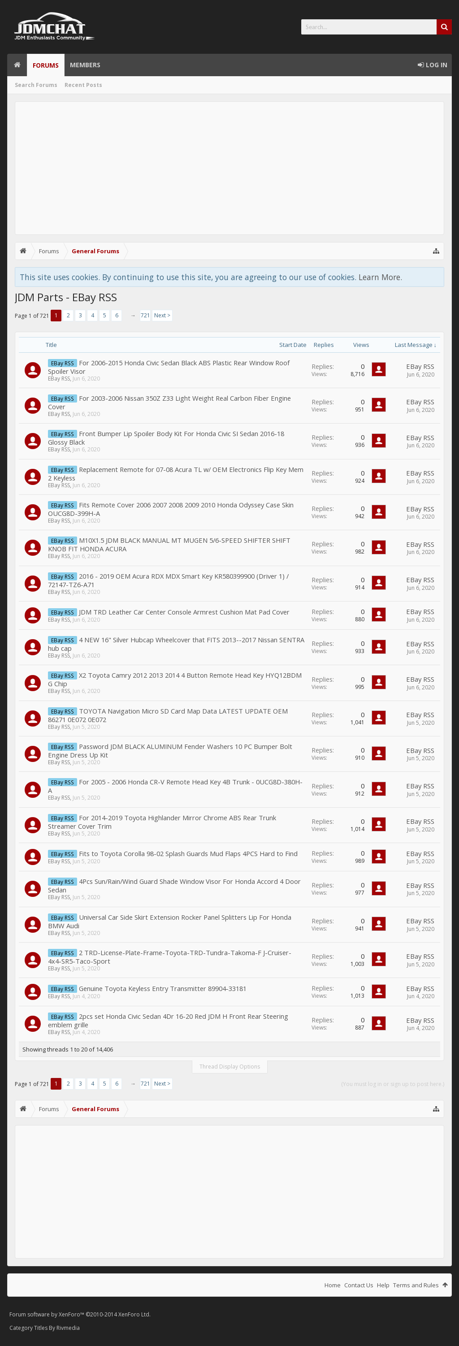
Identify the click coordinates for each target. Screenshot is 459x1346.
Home (17, 65)
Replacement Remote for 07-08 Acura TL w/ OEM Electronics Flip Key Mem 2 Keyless (175, 473)
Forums (46, 65)
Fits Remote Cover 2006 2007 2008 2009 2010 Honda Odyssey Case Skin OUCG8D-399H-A (171, 509)
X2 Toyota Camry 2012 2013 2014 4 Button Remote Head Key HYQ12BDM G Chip (175, 679)
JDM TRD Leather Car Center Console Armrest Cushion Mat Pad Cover (184, 611)
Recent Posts (83, 85)
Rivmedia (68, 1328)
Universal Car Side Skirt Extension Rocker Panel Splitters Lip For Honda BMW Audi (169, 921)
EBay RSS (59, 378)
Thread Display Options (229, 1066)
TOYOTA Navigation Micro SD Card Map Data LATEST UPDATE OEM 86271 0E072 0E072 (168, 715)
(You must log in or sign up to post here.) (392, 1084)
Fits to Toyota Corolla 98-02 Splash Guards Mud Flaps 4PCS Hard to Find (188, 853)
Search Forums (36, 85)
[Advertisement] (229, 168)
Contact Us (358, 1285)
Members (85, 65)
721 (145, 315)
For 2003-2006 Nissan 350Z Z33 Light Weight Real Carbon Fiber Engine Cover (169, 402)
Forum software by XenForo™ (80, 1314)
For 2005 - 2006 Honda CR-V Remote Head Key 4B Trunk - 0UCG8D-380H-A (175, 786)
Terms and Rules (416, 1285)
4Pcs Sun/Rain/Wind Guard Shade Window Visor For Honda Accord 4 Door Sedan (174, 885)
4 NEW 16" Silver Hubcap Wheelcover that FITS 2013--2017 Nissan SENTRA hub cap (176, 644)
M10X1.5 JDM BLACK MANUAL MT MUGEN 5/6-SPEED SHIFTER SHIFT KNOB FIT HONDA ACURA (169, 544)
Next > (162, 315)
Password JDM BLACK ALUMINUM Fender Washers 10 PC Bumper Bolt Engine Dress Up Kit (170, 750)
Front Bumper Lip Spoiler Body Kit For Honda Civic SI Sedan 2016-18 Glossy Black (166, 437)
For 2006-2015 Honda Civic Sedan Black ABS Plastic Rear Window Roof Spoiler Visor (169, 367)
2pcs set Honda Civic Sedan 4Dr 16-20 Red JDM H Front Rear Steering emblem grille (168, 1020)
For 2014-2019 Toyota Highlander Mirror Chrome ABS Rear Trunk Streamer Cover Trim (162, 822)
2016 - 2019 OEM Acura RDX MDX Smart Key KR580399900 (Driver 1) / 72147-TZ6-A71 (168, 580)
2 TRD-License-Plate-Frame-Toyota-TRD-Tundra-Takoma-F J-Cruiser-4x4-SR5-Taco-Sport (169, 956)
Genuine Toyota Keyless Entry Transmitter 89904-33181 (163, 988)
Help (383, 1285)
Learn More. (380, 277)
